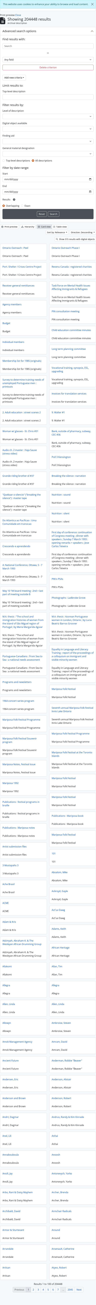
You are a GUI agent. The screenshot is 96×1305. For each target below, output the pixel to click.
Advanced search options (19, 31)
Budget (6, 323)
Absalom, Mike (60, 872)
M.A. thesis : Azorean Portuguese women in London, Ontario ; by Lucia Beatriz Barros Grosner (72, 620)
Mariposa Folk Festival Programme (21, 724)
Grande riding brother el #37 (18, 475)
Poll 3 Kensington (61, 457)
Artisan (40, 1267)
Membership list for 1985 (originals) (21, 360)
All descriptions (43, 160)
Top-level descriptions (18, 160)
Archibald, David (45, 1211)
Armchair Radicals (28, 1215)
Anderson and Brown (47, 1098)
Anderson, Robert (27, 1102)
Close (18, 15)
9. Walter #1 (58, 412)
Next (79, 1289)
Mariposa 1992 (10, 787)
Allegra (40, 985)
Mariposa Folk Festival (64, 689)
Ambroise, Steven (27, 1027)
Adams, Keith (59, 928)
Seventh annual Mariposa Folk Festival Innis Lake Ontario (72, 709)
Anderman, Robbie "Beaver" (33, 1065)
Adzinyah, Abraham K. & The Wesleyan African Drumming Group (21, 947)
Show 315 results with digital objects (75, 239)
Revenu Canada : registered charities (72, 266)
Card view (44, 226)
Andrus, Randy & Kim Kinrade (34, 1121)
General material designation (18, 148)
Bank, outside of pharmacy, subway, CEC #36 (71, 433)
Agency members (11, 304)
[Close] (92, 4)
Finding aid (8, 135)
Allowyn (40, 1023)
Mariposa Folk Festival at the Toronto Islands (72, 754)
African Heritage (60, 947)
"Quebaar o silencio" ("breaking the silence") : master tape (21, 496)
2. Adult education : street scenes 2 (21, 412)
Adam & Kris (9, 926)
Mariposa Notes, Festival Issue (18, 769)
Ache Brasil (8, 888)
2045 (70, 1289)
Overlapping (12, 205)
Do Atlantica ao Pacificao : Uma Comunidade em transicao (19, 522)
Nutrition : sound (61, 494)
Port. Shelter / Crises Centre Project (21, 266)
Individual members (13, 342)
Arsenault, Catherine (29, 1253)
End (4, 186)
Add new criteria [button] (13, 77)
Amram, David (25, 1046)
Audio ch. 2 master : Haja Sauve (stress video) (19, 451)
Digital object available (14, 123)
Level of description (13, 110)
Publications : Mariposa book (67, 815)
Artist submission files (14, 851)
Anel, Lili (40, 1135)
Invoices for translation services (69, 393)
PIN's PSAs (57, 579)
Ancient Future (44, 1060)
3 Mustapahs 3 (10, 870)
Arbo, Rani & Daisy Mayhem (51, 1192)
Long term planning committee (69, 349)
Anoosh (22, 1159)
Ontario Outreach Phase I (65, 248)
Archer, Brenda (26, 1197)
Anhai (21, 1140)
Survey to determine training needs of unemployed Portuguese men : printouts (23, 383)
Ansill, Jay (41, 1173)
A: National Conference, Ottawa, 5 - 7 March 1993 (22, 566)
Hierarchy (27, 226)
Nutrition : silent (60, 513)
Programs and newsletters (17, 686)
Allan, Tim (23, 971)
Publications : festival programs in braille (21, 808)
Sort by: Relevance (56, 232)
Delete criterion (48, 67)
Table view (60, 226)
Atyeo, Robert (25, 1272)
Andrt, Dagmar (44, 1117)
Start (5, 173)
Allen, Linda (42, 1004)
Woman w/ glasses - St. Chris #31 (20, 431)
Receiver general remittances (18, 285)
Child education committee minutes (71, 330)
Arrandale (41, 1248)
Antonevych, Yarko (28, 1178)
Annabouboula (44, 1154)
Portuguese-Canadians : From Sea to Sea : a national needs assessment (22, 662)
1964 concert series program (18, 705)
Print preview (9, 226)
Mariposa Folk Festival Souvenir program (19, 745)
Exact (27, 205)
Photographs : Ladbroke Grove (68, 597)
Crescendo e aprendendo (16, 546)
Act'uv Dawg (58, 910)
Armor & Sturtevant (47, 1230)
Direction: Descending (82, 232)
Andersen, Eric (44, 1079)
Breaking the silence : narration (69, 475)
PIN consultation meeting (65, 311)
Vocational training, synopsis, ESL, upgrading (70, 369)
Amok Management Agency (51, 1041)
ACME (5, 907)
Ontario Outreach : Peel (15, 248)
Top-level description (13, 91)
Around (22, 1234)
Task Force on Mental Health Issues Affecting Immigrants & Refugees (71, 287)
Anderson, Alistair (27, 1084)
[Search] (48, 46)
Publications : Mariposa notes (18, 832)
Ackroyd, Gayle (60, 891)
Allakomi (40, 966)
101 (54, 853)
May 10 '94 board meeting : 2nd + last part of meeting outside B (22, 592)
